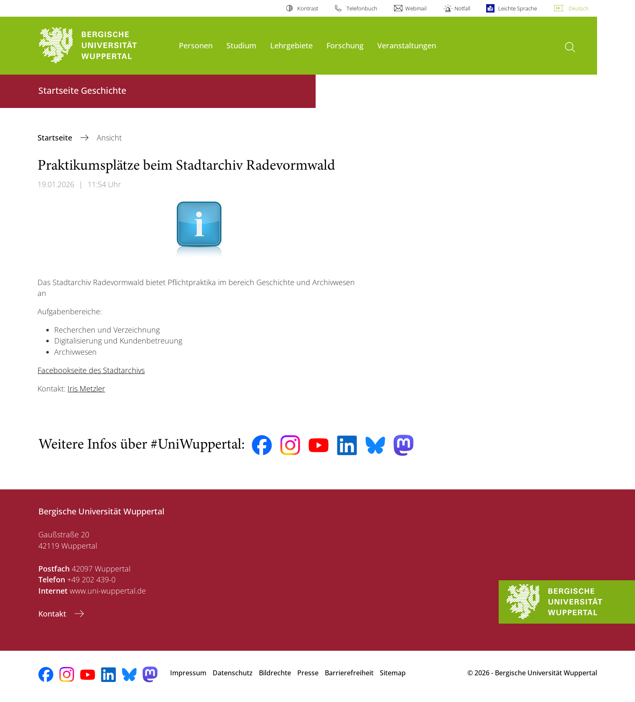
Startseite (56, 138)
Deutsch (579, 8)
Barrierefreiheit (349, 672)
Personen (196, 45)
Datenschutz (233, 672)
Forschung (345, 45)
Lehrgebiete (291, 45)
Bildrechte (275, 672)
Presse (308, 672)
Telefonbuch (361, 8)
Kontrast (307, 8)
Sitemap (393, 672)
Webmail (416, 8)
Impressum (188, 672)
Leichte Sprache (517, 8)
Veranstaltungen (406, 45)
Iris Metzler (86, 389)
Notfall (462, 8)
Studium (241, 45)
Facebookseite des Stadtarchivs (91, 370)
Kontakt (53, 614)
